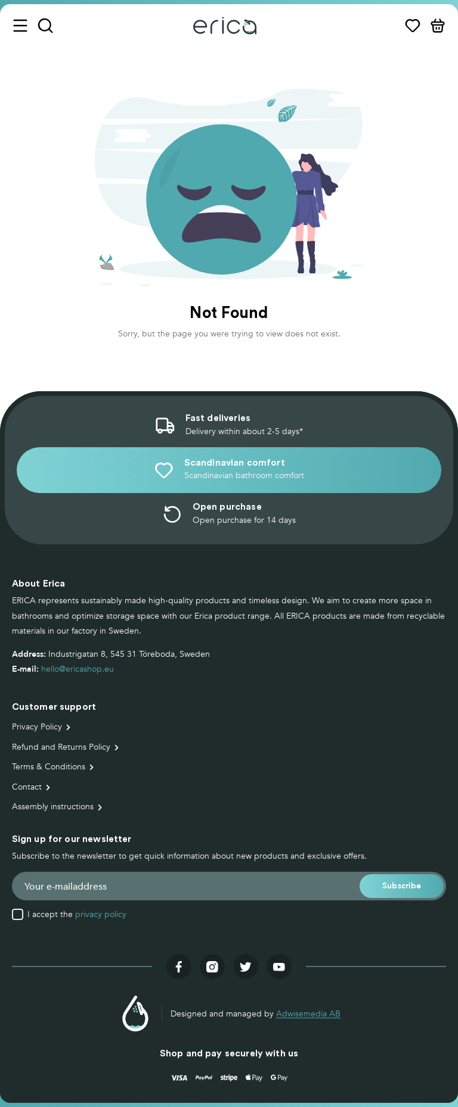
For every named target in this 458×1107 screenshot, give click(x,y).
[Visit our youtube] (279, 966)
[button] (402, 885)
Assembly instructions (53, 807)
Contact (27, 787)
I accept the (76, 914)
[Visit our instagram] (212, 966)
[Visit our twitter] (245, 966)
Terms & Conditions (48, 767)
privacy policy (100, 914)
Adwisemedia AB (308, 1014)
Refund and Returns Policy (61, 747)
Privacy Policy (37, 727)
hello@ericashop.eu (77, 669)
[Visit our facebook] (178, 966)
